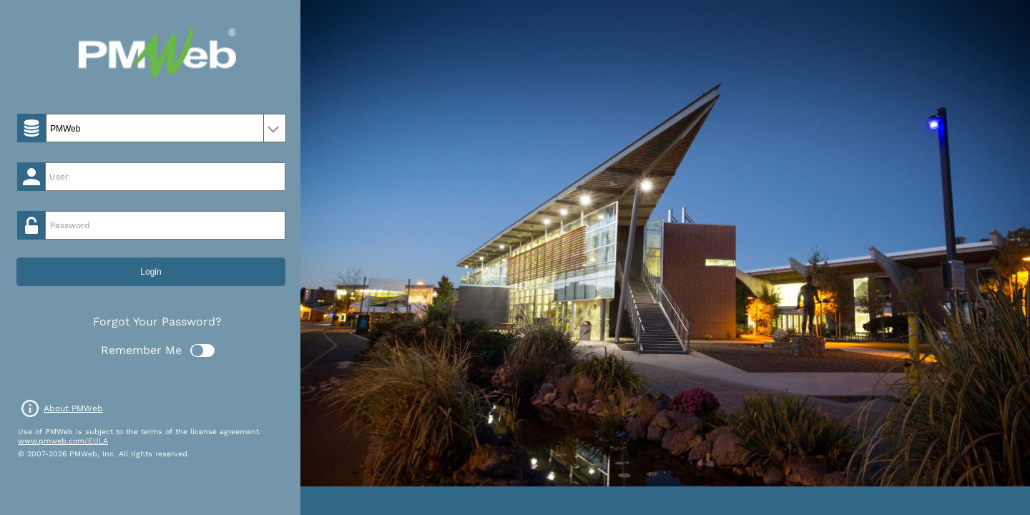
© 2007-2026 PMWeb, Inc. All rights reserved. (104, 453)
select (274, 128)
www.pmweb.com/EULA (63, 441)
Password (70, 225)
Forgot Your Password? (157, 321)
